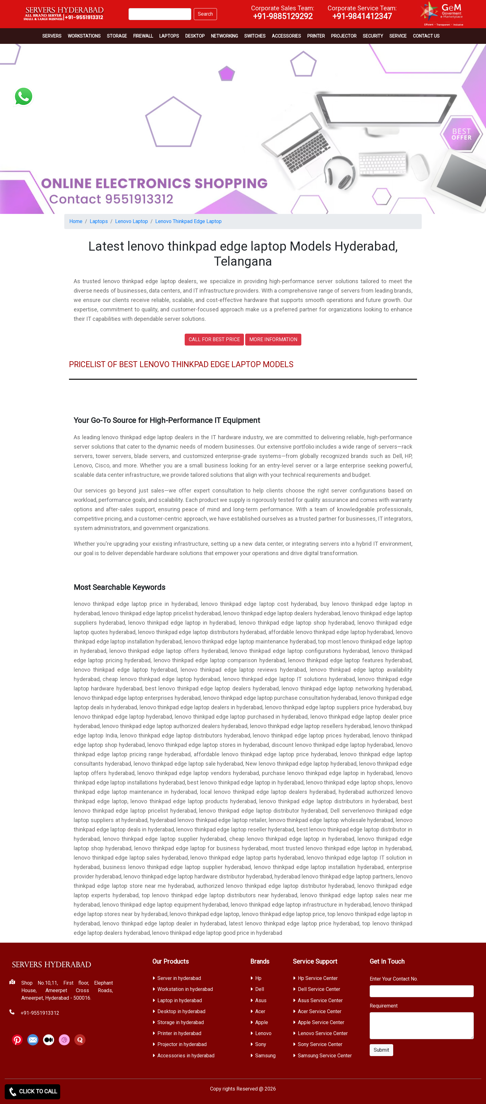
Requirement (384, 1006)
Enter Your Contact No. (394, 979)
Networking (224, 36)
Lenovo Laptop (131, 221)
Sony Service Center (320, 1044)
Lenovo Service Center (323, 1033)
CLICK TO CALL (32, 1092)
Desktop (195, 36)
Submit (381, 1050)
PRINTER (316, 36)
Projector (344, 36)
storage (117, 36)
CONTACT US (426, 36)
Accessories (286, 36)
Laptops (169, 36)
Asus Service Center (320, 1000)
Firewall (143, 36)
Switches (255, 36)
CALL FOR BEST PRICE (214, 339)
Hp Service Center (318, 978)
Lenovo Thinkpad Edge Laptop (188, 221)
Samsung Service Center (325, 1056)
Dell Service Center (319, 989)
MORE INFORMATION (273, 339)
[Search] (160, 14)
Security (373, 36)
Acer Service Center (319, 1011)
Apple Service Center (321, 1022)
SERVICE (398, 36)
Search (205, 14)
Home (75, 221)
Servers (51, 36)
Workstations (84, 36)
